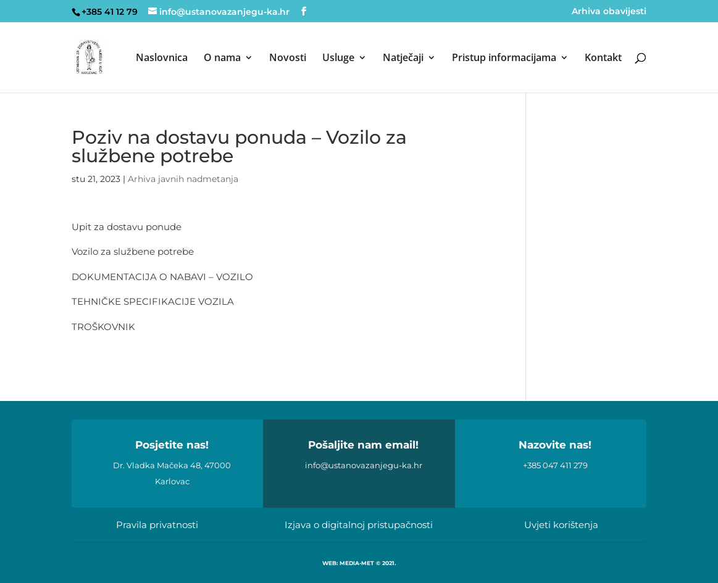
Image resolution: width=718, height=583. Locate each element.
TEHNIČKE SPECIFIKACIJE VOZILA (153, 301)
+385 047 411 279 (555, 465)
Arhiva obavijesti (609, 12)
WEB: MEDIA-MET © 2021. (359, 563)
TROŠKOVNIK (103, 327)
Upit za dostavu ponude (127, 227)
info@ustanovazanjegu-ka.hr (363, 465)
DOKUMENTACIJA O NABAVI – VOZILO (162, 277)
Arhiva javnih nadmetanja (183, 178)
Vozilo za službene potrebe (133, 251)
